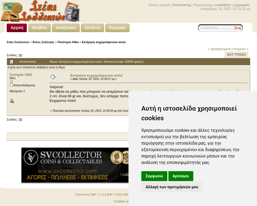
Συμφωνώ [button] (154, 176)
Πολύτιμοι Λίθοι (68, 42)
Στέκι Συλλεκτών (18, 42)
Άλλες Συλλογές (43, 42)
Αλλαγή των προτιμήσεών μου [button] (172, 187)
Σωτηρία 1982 (21, 75)
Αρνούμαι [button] (181, 176)
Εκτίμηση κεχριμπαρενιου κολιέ (104, 42)
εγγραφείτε (242, 5)
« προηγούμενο (219, 49)
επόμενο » (240, 49)
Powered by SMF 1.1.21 (89, 194)
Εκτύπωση (236, 55)
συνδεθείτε (222, 5)
